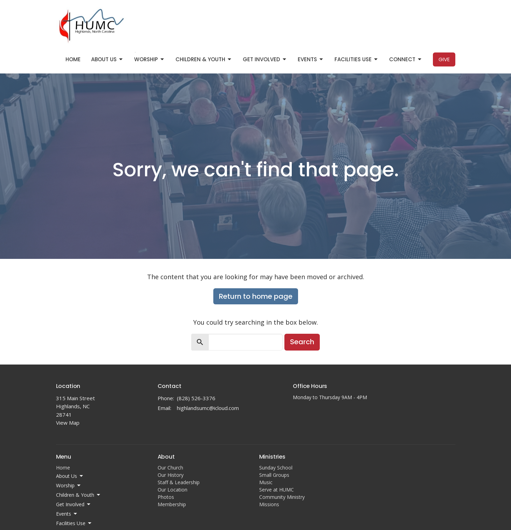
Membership (172, 504)
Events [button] (67, 513)
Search (302, 342)
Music (265, 482)
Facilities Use (356, 59)
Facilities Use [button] (74, 523)
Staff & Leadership (179, 482)
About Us (107, 59)
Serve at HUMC (276, 489)
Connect (405, 59)
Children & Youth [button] (78, 495)
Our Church (170, 467)
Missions (269, 504)
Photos (166, 497)
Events (311, 59)
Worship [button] (69, 485)
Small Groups (274, 475)
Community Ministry (282, 497)
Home (73, 59)
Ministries (272, 457)
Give (444, 59)
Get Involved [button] (73, 504)
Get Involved (265, 59)
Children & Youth (203, 59)
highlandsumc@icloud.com (208, 407)
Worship (149, 59)
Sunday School (275, 467)
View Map (68, 422)
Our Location (172, 489)
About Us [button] (70, 476)
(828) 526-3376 (196, 398)
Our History (171, 475)
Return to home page (255, 296)
